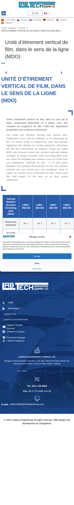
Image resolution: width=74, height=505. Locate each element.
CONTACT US (10, 314)
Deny (37, 263)
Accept (37, 256)
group (22, 28)
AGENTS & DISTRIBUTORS (16, 319)
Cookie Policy (37, 268)
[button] (70, 237)
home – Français (9, 28)
